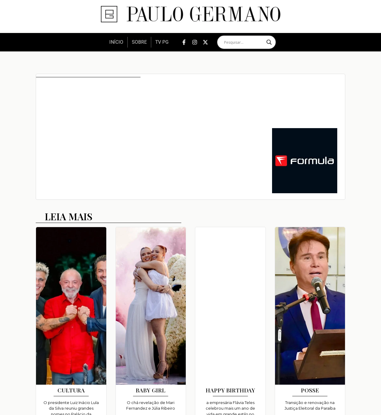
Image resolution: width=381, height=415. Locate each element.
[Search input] (243, 42)
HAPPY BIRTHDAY (230, 390)
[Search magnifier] (269, 42)
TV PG (161, 42)
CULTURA (71, 390)
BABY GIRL (150, 390)
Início (116, 42)
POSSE (310, 390)
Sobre (139, 42)
